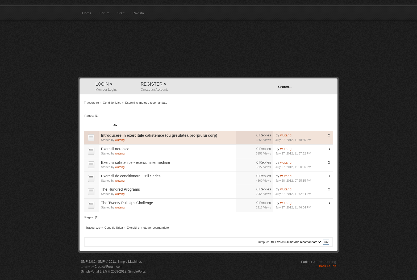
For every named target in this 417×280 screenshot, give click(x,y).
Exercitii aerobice (115, 149)
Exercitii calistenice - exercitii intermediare (135, 162)
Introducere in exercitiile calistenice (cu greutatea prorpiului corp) (159, 135)
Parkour (306, 262)
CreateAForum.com (108, 267)
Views (266, 125)
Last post (283, 125)
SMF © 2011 (107, 262)
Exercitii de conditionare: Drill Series (131, 176)
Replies (253, 125)
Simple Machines (130, 262)
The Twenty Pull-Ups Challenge (127, 203)
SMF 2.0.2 (88, 262)
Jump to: (263, 242)
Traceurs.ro (208, 49)
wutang (119, 139)
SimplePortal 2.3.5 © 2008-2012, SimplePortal (113, 271)
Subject (109, 125)
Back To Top (327, 266)
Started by (128, 125)
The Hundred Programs (120, 189)
